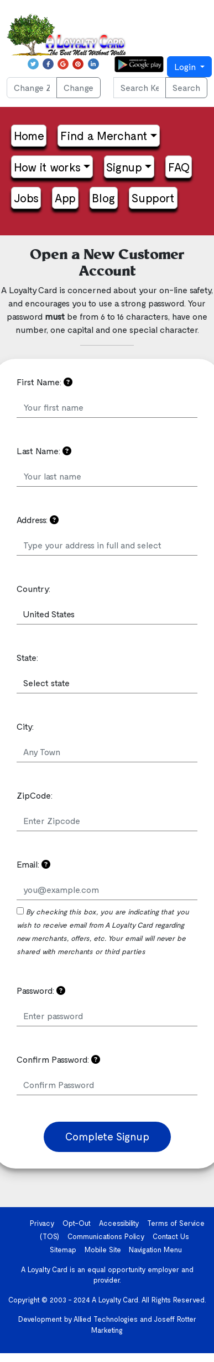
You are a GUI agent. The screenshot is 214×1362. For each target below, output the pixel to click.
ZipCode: (35, 795)
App (65, 197)
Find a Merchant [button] (104, 135)
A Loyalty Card (115, 1299)
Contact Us (171, 1236)
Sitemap (63, 1249)
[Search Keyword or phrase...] (139, 87)
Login (186, 66)
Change (78, 87)
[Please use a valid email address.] (45, 864)
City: (25, 726)
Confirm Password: (58, 1059)
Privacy (42, 1223)
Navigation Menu (155, 1249)
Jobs (26, 197)
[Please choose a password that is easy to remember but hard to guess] (60, 990)
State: (27, 657)
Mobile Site (103, 1249)
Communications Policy (106, 1236)
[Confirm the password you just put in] (95, 1059)
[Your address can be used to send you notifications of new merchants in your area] (54, 519)
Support (153, 197)
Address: (38, 519)
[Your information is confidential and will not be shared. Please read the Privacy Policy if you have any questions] (68, 381)
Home (29, 135)
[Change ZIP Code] (32, 87)
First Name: (44, 381)
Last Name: (44, 450)
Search (186, 87)
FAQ (179, 167)
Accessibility (119, 1223)
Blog (103, 197)
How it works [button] (47, 167)
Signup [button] (124, 167)
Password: (41, 990)
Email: (33, 864)
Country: (33, 588)
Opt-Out (76, 1223)
